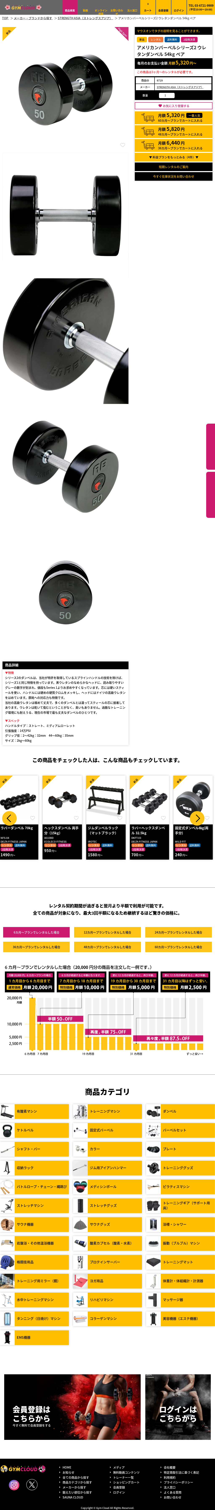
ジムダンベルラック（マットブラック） (105, 830)
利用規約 (170, 1477)
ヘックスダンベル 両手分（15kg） (63, 830)
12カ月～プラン (107, 932)
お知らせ (68, 1472)
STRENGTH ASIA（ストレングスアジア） (180, 87)
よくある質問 (172, 1492)
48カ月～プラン (107, 947)
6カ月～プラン (36, 932)
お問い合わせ (116, 12)
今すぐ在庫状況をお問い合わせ (173, 176)
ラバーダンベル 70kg (19, 827)
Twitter (32, 1484)
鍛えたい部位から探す (210, 495)
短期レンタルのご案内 (173, 167)
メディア (119, 1467)
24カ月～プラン (178, 932)
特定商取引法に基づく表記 (181, 1472)
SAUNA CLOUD (73, 1497)
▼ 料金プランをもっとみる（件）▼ (173, 157)
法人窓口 (132, 10)
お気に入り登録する (176, 106)
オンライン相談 (101, 12)
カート (148, 7)
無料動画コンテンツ (126, 1472)
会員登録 (163, 10)
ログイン (179, 10)
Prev (9, 818)
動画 (85, 10)
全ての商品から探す (76, 1477)
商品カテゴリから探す (77, 1482)
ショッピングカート (126, 1482)
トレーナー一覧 (123, 1477)
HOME (67, 1467)
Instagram (14, 1485)
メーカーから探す (74, 1487)
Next (197, 818)
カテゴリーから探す (210, 447)
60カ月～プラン (178, 947)
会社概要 (170, 1467)
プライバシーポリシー (178, 1482)
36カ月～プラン (36, 947)
